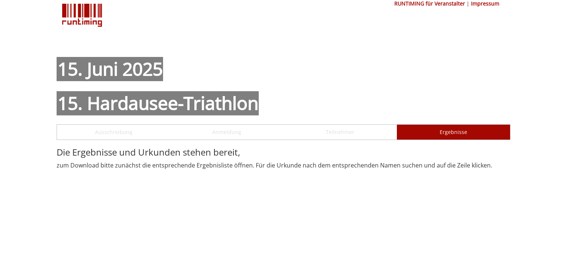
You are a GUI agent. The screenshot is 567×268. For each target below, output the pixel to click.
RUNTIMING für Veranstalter (429, 3)
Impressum (485, 3)
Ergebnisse (453, 131)
